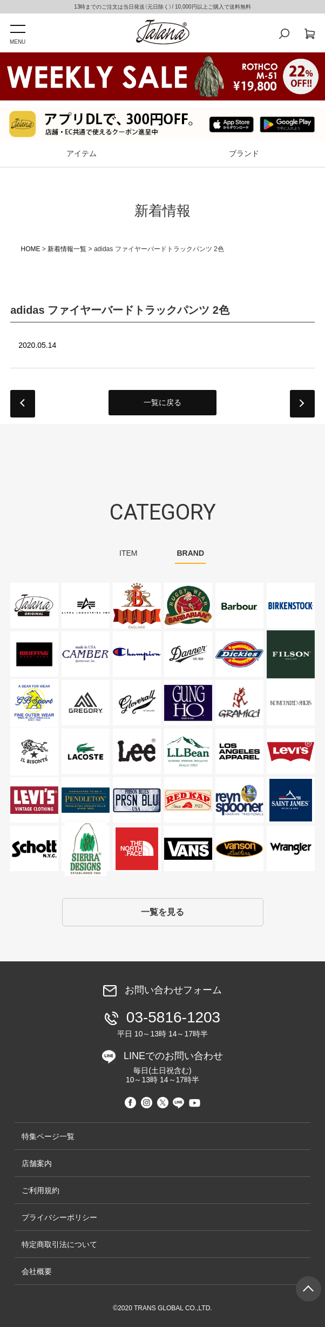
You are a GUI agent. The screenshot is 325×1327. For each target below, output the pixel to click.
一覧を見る (162, 912)
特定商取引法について (59, 1244)
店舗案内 (37, 1163)
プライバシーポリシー (59, 1217)
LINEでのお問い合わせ (166, 1067)
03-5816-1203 (164, 1024)
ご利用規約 (40, 1190)
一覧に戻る (162, 402)
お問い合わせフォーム (173, 990)
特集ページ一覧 (48, 1136)
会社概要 (37, 1271)
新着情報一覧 (67, 249)
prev (22, 403)
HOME (30, 249)
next (302, 403)
